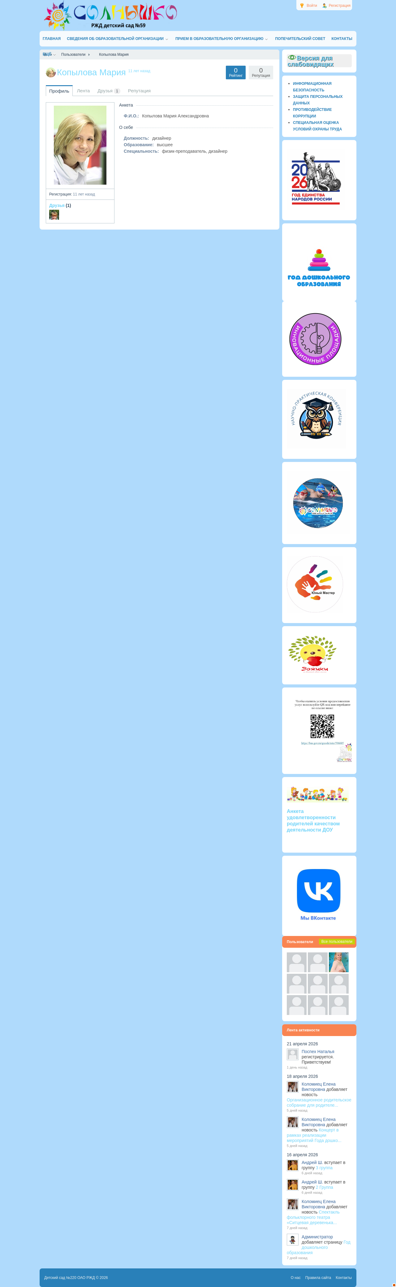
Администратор (317, 1236)
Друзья (57, 205)
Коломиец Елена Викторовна (319, 1087)
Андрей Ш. (312, 1162)
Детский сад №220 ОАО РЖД (69, 1278)
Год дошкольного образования (319, 1247)
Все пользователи (336, 941)
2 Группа (324, 1187)
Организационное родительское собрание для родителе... (319, 1102)
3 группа (324, 1167)
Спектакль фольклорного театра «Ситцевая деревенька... (313, 1217)
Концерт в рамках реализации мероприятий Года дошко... (314, 1135)
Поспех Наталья (318, 1051)
